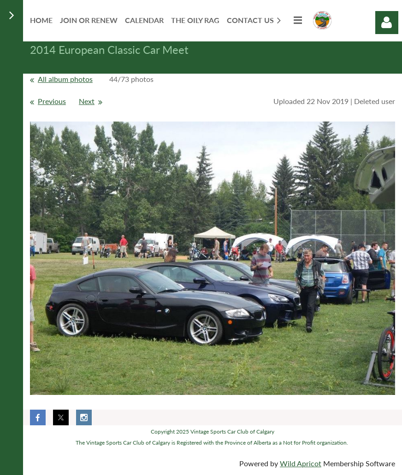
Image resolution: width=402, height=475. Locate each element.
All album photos (65, 79)
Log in (386, 22)
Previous (52, 101)
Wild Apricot (300, 463)
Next (87, 101)
